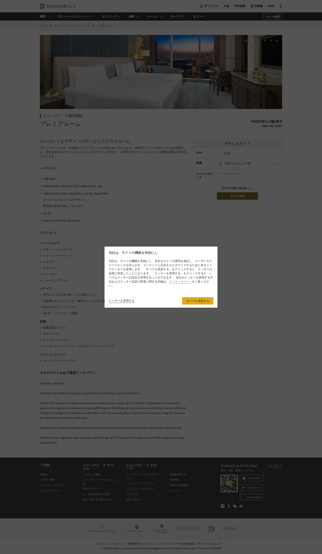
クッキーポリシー (180, 281)
